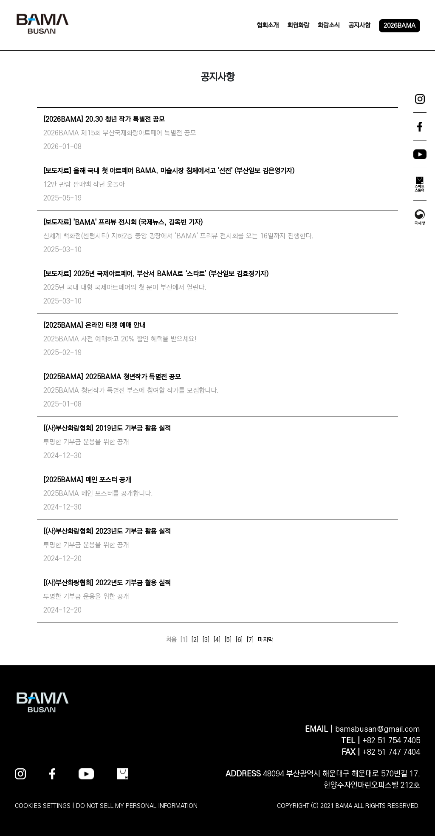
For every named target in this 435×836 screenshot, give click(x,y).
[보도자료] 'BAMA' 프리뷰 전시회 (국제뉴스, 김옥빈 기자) (123, 222)
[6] (239, 639)
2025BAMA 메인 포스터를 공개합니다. (98, 493)
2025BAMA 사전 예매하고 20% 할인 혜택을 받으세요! (120, 339)
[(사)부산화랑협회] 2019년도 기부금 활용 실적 (107, 428)
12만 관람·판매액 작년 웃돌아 (84, 184)
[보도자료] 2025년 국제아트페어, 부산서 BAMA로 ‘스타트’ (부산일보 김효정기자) (155, 274)
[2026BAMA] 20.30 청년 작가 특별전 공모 (104, 119)
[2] (195, 639)
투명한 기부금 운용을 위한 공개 (86, 442)
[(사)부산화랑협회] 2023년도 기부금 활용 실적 (107, 531)
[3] (206, 639)
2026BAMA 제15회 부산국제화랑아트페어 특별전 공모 (119, 133)
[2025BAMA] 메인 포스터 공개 (87, 480)
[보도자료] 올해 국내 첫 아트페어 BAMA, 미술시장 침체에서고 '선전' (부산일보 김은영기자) (168, 171)
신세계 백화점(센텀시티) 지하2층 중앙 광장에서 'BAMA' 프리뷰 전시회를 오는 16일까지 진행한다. (178, 236)
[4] (217, 639)
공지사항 (359, 25)
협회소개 (268, 25)
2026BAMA (399, 25)
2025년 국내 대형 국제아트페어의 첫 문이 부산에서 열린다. (124, 287)
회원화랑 (298, 25)
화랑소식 (329, 25)
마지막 (265, 639)
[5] (228, 639)
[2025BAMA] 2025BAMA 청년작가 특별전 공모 (112, 377)
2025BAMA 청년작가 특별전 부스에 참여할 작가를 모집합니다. (131, 390)
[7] (250, 639)
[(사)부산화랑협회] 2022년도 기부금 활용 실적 (107, 583)
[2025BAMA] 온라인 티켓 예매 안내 (94, 325)
